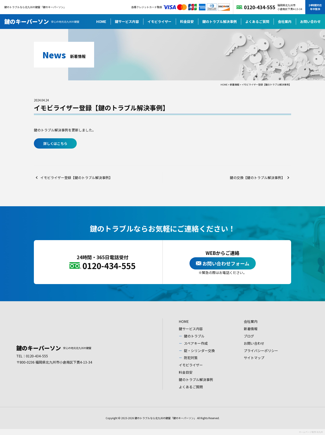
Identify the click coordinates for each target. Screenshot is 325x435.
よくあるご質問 (257, 21)
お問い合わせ (310, 21)
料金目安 (187, 21)
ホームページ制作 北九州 (311, 431)
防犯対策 (191, 357)
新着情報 (250, 328)
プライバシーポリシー (261, 350)
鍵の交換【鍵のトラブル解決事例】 (257, 177)
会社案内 (285, 21)
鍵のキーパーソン (41, 21)
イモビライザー (159, 21)
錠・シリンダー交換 (199, 350)
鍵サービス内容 (127, 21)
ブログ (249, 336)
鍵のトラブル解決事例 (219, 21)
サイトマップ (254, 357)
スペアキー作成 (196, 343)
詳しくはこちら (55, 143)
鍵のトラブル (194, 336)
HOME (101, 21)
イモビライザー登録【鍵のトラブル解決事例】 (76, 177)
